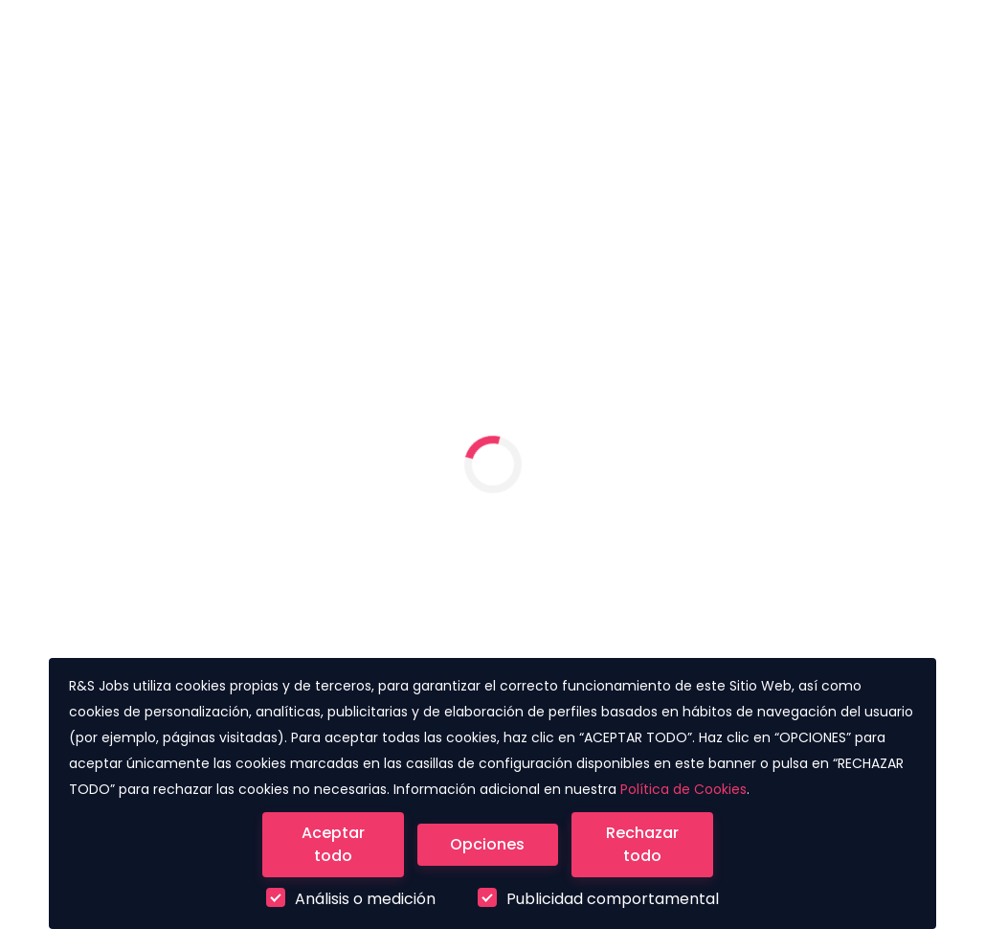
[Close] (332, 844)
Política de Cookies (683, 789)
